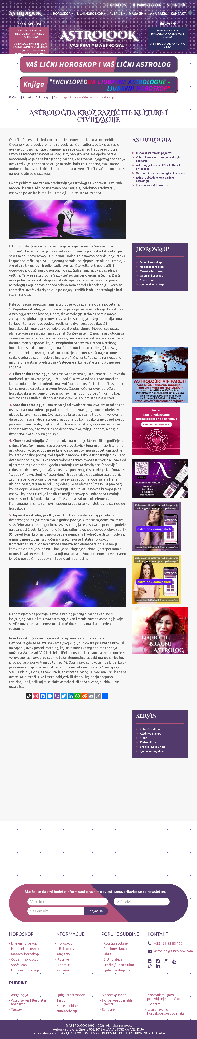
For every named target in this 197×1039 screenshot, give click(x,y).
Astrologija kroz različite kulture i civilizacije (158, 167)
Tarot (60, 1000)
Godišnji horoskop (151, 275)
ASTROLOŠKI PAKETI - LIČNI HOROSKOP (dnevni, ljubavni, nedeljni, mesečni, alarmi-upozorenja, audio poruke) (30, 48)
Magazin (137, 13)
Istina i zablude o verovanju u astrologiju (155, 179)
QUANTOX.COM (77, 1033)
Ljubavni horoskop (152, 284)
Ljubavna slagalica (152, 751)
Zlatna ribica (148, 742)
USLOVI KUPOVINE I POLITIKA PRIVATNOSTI (122, 1033)
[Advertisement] (160, 215)
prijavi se (96, 911)
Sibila (143, 738)
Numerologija (67, 1011)
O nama (63, 970)
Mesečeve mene (114, 995)
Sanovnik (109, 1009)
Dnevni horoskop (151, 262)
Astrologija (43, 97)
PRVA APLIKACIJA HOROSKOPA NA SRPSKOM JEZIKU (167, 34)
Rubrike (117, 13)
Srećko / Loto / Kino (152, 746)
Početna (14, 97)
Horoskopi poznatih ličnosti (117, 1002)
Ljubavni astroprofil (71, 995)
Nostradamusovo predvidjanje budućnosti (165, 997)
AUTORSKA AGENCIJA (128, 1029)
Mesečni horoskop (152, 271)
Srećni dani (147, 280)
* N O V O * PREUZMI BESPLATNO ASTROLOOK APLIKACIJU (30, 34)
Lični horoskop (91, 13)
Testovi (17, 1009)
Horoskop (63, 13)
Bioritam (153, 1004)
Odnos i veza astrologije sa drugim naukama (158, 159)
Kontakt (178, 13)
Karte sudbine (67, 1006)
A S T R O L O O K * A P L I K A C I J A (167, 45)
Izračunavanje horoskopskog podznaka (165, 1011)
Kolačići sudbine (150, 729)
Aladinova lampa (150, 733)
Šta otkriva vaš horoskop (152, 185)
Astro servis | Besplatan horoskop (29, 1002)
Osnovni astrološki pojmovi (154, 153)
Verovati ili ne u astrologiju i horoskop (160, 173)
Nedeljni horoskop (152, 266)
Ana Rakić (158, 13)
